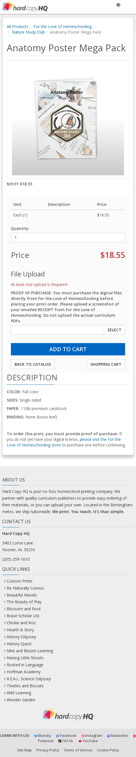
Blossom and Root (24, 608)
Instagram (91, 735)
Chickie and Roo (21, 622)
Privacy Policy (47, 750)
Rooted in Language (25, 664)
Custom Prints (19, 581)
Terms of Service (78, 750)
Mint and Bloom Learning (30, 650)
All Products (17, 26)
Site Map (24, 750)
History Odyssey (21, 636)
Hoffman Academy (24, 671)
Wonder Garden (21, 699)
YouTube (88, 740)
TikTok (65, 740)
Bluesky (42, 735)
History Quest (19, 643)
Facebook (66, 735)
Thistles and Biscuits (25, 685)
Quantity (20, 228)
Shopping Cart (105, 364)
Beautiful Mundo (22, 595)
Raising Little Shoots (25, 657)
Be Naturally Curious (25, 588)
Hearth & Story (20, 629)
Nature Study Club (28, 32)
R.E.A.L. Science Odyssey (29, 678)
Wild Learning (19, 692)
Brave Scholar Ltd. (23, 615)
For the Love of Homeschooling (63, 26)
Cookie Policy (108, 750)
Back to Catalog (33, 364)
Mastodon (117, 735)
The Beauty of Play (24, 601)
